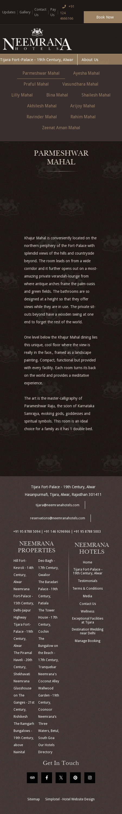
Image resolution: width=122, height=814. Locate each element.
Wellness (87, 611)
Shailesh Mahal (96, 95)
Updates (8, 12)
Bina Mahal (57, 95)
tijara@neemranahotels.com (57, 505)
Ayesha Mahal (86, 73)
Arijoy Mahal (82, 105)
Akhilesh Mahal (42, 105)
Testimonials (87, 581)
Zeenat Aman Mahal (61, 127)
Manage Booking (87, 641)
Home (87, 562)
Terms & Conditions (87, 588)
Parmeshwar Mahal (41, 73)
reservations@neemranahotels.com (57, 518)
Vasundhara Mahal (80, 84)
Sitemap (33, 799)
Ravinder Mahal (42, 116)
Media (87, 596)
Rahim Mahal (83, 116)
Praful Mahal (36, 84)
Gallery (25, 12)
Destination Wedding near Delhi (87, 631)
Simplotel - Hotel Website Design (70, 799)
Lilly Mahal (22, 95)
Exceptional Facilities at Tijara (87, 620)
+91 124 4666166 (67, 11)
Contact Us (40, 12)
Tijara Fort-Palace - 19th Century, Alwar (36, 59)
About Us (90, 59)
